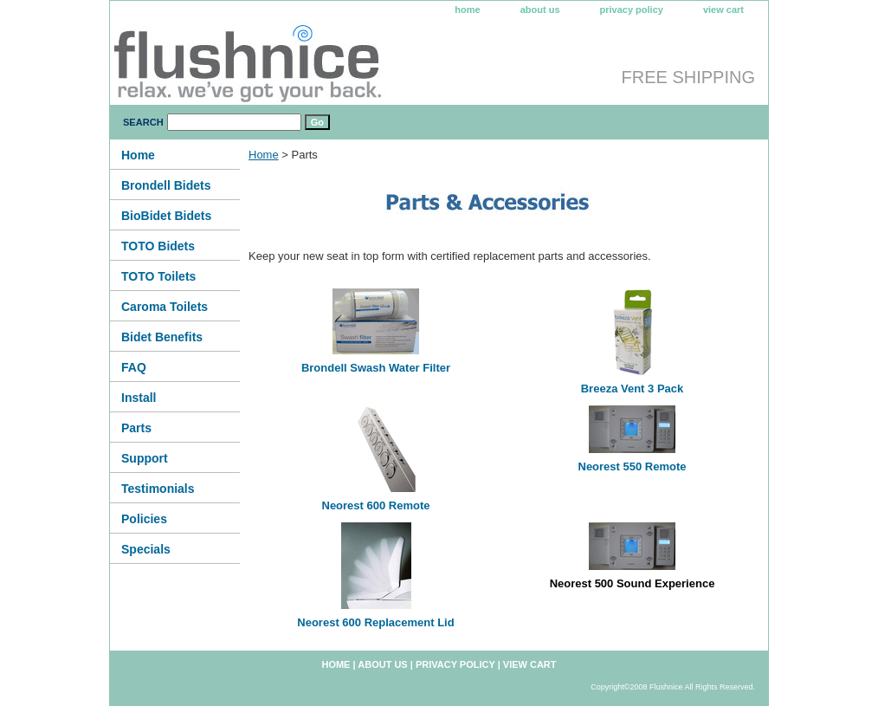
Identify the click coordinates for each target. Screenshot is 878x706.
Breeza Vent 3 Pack (632, 388)
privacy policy (631, 9)
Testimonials (158, 488)
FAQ (133, 367)
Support (144, 458)
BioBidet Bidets (166, 216)
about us (540, 9)
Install (138, 398)
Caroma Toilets (164, 307)
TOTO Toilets (158, 276)
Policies (144, 519)
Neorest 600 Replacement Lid (375, 622)
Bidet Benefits (162, 337)
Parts (136, 428)
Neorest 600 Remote (376, 505)
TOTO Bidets (158, 246)
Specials (146, 549)
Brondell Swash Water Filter (375, 367)
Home (264, 154)
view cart (723, 9)
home (467, 9)
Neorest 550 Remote (632, 466)
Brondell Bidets (165, 185)
